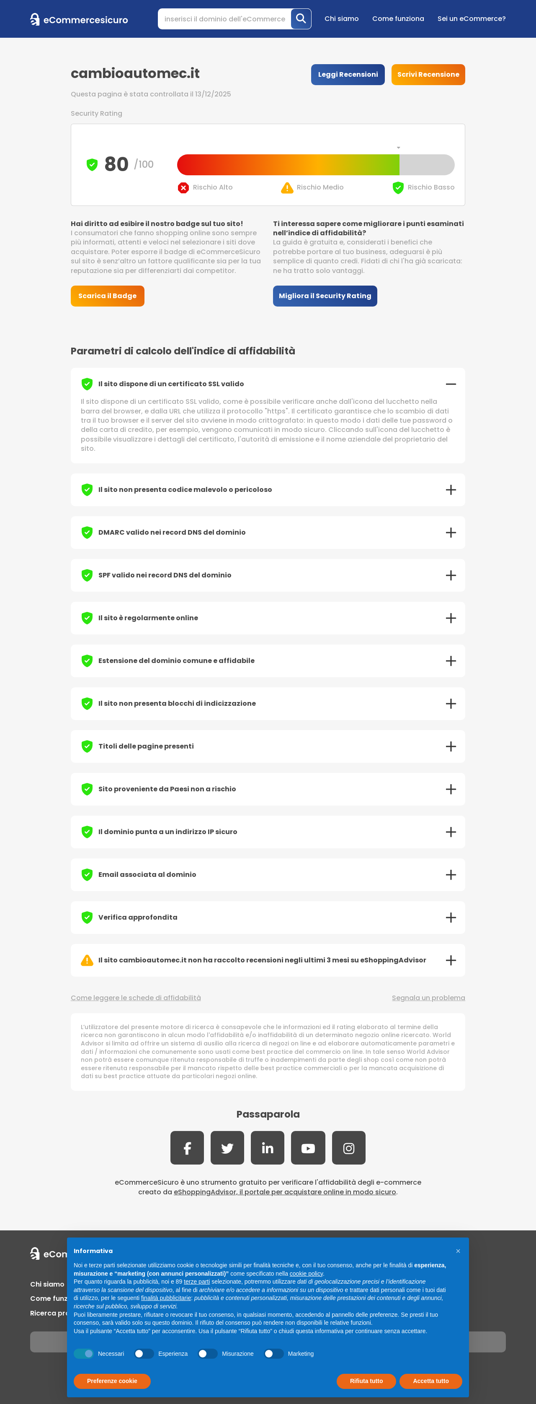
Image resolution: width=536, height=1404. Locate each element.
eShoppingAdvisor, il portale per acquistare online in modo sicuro (285, 1192)
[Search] (235, 18)
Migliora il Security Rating (325, 296)
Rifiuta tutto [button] (366, 1381)
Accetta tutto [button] (431, 1381)
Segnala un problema (428, 998)
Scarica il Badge (107, 296)
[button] (458, 1251)
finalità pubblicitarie (166, 1298)
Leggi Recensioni (348, 74)
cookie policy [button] (306, 1273)
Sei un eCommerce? (472, 18)
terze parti (197, 1281)
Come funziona (398, 18)
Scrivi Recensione (428, 74)
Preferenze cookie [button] (112, 1381)
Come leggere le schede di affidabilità (136, 998)
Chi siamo (342, 18)
